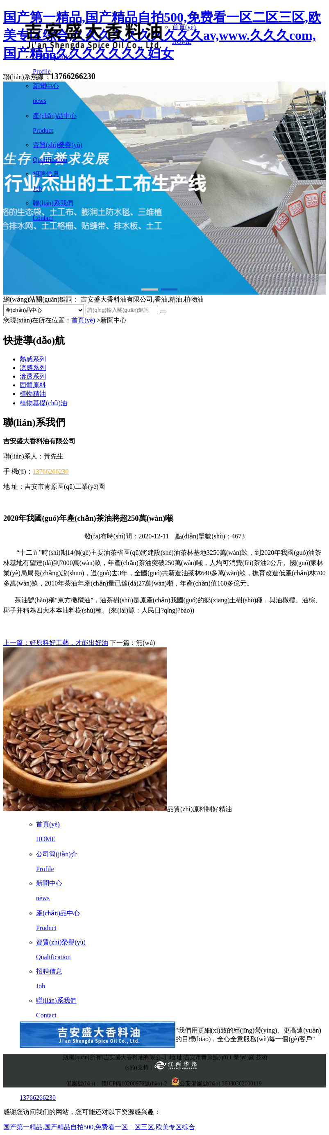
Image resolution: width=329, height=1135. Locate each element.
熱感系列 (33, 359)
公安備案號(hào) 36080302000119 (216, 1084)
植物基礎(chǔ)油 (43, 403)
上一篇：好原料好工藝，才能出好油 (55, 642)
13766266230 (51, 471)
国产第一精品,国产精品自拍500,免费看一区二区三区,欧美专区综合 (99, 1127)
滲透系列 (33, 376)
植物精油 (33, 393)
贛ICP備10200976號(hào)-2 (134, 1084)
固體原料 (33, 384)
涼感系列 (33, 367)
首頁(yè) (83, 320)
